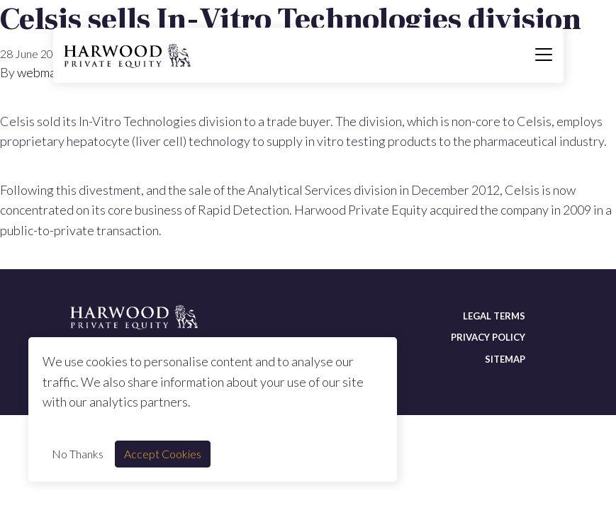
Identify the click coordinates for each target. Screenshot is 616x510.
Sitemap (505, 359)
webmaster (48, 72)
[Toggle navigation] (543, 55)
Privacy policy (488, 337)
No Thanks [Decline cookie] (77, 453)
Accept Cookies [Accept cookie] (162, 453)
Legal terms (494, 316)
